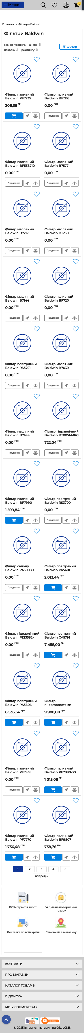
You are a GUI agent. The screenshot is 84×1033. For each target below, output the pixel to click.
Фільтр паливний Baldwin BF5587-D (20, 164)
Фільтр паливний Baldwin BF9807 (58, 838)
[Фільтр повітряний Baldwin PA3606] (22, 680)
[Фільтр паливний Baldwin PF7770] (22, 815)
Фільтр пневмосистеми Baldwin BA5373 (57, 705)
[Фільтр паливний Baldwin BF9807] (61, 815)
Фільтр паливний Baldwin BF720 (58, 298)
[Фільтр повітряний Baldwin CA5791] (61, 613)
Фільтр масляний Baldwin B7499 (19, 433)
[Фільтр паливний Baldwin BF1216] (61, 73)
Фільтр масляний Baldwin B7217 (19, 231)
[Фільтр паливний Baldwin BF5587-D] (22, 141)
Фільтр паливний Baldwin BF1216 (58, 96)
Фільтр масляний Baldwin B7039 (58, 366)
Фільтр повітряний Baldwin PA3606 (21, 703)
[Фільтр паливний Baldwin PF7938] (22, 747)
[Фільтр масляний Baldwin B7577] (61, 141)
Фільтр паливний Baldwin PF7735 (19, 96)
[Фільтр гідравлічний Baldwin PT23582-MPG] (22, 613)
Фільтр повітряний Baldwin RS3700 (60, 501)
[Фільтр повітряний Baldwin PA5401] (61, 545)
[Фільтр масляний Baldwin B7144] (22, 276)
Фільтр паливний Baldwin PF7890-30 (60, 770)
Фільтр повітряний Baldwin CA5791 (60, 635)
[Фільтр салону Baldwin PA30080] (22, 545)
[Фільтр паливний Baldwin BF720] (61, 276)
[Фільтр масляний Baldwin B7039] (61, 343)
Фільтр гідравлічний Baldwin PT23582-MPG (22, 637)
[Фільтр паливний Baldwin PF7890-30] (61, 747)
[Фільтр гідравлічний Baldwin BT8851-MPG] (61, 410)
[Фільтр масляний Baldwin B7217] (22, 208)
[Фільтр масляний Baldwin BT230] (61, 208)
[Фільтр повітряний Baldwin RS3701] (22, 343)
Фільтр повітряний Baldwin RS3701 (21, 366)
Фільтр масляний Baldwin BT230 (58, 231)
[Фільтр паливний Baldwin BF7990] (22, 478)
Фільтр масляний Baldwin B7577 (58, 164)
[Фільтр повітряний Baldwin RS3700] (61, 478)
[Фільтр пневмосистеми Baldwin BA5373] (61, 680)
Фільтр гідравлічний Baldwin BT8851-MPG (61, 433)
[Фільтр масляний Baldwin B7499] (22, 410)
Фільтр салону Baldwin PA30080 (19, 568)
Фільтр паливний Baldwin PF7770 (19, 838)
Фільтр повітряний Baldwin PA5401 (60, 568)
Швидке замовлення (27, 115)
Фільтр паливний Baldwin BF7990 (19, 501)
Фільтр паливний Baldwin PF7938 (19, 770)
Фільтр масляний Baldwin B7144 (19, 298)
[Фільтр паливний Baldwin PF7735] (22, 73)
